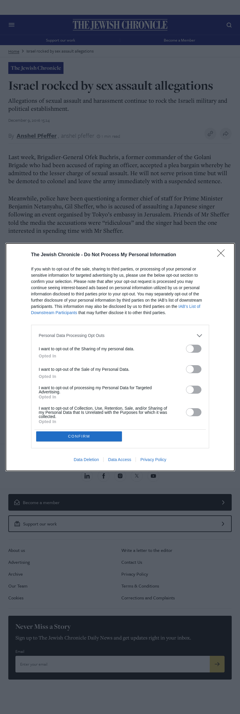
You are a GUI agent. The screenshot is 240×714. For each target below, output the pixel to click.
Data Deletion (86, 459)
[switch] (193, 349)
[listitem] (120, 336)
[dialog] (120, 357)
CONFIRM (79, 436)
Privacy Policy (153, 459)
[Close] (222, 255)
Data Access (119, 459)
